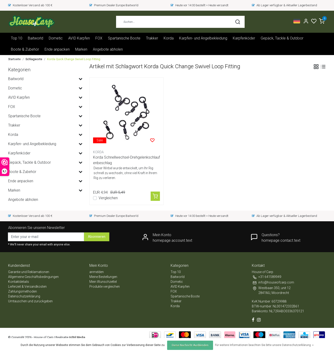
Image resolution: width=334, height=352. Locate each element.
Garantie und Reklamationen (28, 272)
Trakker (152, 38)
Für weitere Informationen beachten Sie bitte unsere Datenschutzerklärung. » (264, 345)
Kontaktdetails (18, 282)
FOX (98, 38)
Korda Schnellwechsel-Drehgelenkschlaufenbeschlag (126, 160)
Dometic (56, 38)
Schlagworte (34, 59)
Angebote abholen (108, 49)
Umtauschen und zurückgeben (30, 301)
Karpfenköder (244, 38)
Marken (81, 49)
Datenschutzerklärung (24, 296)
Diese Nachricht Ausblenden (190, 345)
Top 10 (16, 38)
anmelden (96, 272)
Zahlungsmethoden (22, 291)
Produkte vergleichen (104, 286)
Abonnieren (96, 237)
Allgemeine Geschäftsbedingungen (33, 277)
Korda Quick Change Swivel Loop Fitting (73, 59)
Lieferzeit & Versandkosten (27, 286)
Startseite (14, 59)
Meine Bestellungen (103, 277)
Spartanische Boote (124, 38)
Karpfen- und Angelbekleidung (203, 38)
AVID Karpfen (79, 38)
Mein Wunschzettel (103, 282)
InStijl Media (76, 337)
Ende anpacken (57, 49)
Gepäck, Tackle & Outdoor (282, 38)
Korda (169, 38)
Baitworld (35, 38)
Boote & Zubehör (25, 49)
